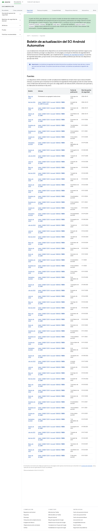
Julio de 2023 (31, 290)
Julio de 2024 (32, 225)
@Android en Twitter (53, 512)
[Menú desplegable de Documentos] (23, 2)
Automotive (85, 10)
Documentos (35, 35)
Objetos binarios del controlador (32, 525)
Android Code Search (33, 2)
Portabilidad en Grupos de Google (57, 527)
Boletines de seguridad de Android (74, 55)
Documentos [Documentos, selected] (17, 2)
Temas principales (42, 10)
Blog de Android (52, 517)
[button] (9, 14)
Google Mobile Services (79, 522)
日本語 (44, 102)
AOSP (28, 35)
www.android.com (78, 520)
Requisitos (26, 515)
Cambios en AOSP (47, 28)
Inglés (39, 102)
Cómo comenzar (17, 10)
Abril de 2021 (31, 438)
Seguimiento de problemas (80, 527)
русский (53, 102)
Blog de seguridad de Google (56, 520)
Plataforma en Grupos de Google (56, 522)
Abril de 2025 (31, 173)
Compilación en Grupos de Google (57, 525)
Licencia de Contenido (86, 466)
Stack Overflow (77, 525)
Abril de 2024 (31, 237)
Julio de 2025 (31, 156)
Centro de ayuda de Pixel (79, 515)
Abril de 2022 (31, 378)
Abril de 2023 (31, 307)
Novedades (5, 10)
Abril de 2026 (31, 102)
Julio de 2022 (31, 361)
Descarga (26, 517)
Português (45, 104)
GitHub (25, 527)
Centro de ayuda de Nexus (80, 517)
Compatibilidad (56, 10)
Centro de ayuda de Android (80, 512)
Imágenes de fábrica (29, 522)
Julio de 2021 (31, 432)
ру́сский (53, 108)
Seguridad (42, 35)
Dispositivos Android (71, 10)
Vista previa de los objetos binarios (32, 520)
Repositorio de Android (29, 512)
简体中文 (58, 102)
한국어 (48, 102)
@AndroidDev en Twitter (54, 515)
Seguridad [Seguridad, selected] (30, 10)
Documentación (8, 6)
